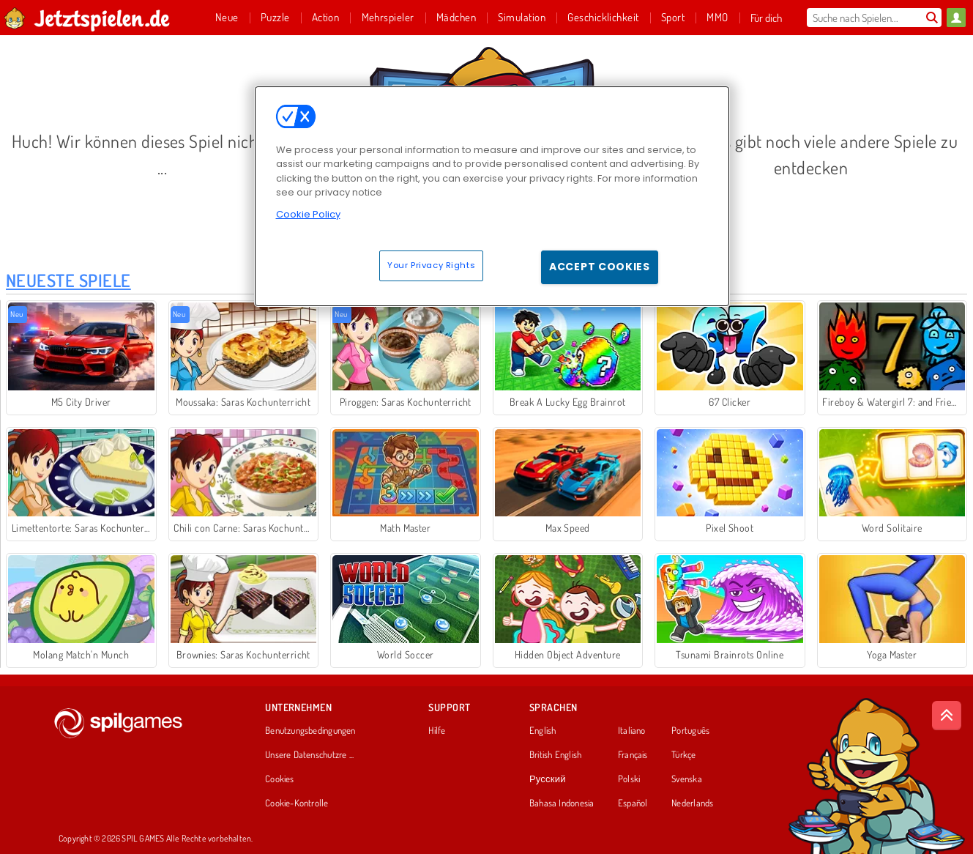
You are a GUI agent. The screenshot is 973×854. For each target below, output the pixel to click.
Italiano (632, 731)
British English (555, 755)
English (542, 731)
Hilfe (436, 731)
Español (633, 803)
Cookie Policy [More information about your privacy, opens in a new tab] (308, 214)
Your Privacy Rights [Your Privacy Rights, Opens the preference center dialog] (431, 265)
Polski (629, 779)
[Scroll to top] (946, 715)
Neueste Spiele (68, 280)
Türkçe (683, 755)
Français (633, 755)
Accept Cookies (599, 266)
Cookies (279, 779)
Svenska (686, 779)
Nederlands (692, 803)
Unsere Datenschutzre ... (309, 755)
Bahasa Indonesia (561, 803)
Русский (547, 779)
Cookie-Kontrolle (297, 803)
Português (690, 731)
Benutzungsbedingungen (310, 731)
